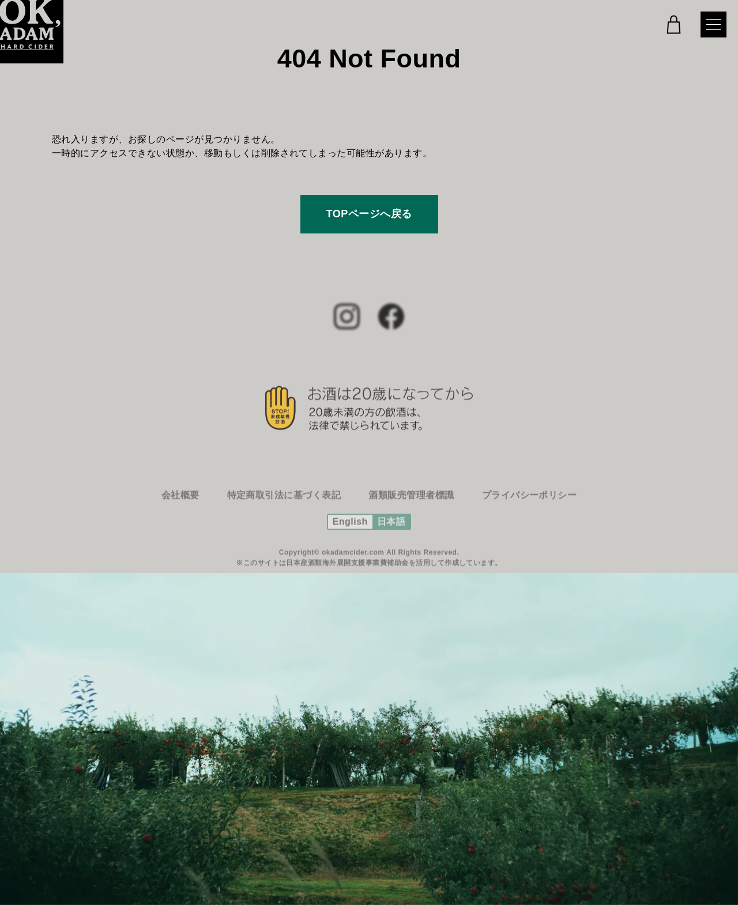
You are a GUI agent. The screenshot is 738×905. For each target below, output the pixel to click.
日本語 (391, 529)
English (350, 529)
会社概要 (180, 502)
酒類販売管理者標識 (411, 502)
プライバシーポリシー (529, 502)
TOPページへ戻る (369, 214)
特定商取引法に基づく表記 (284, 502)
